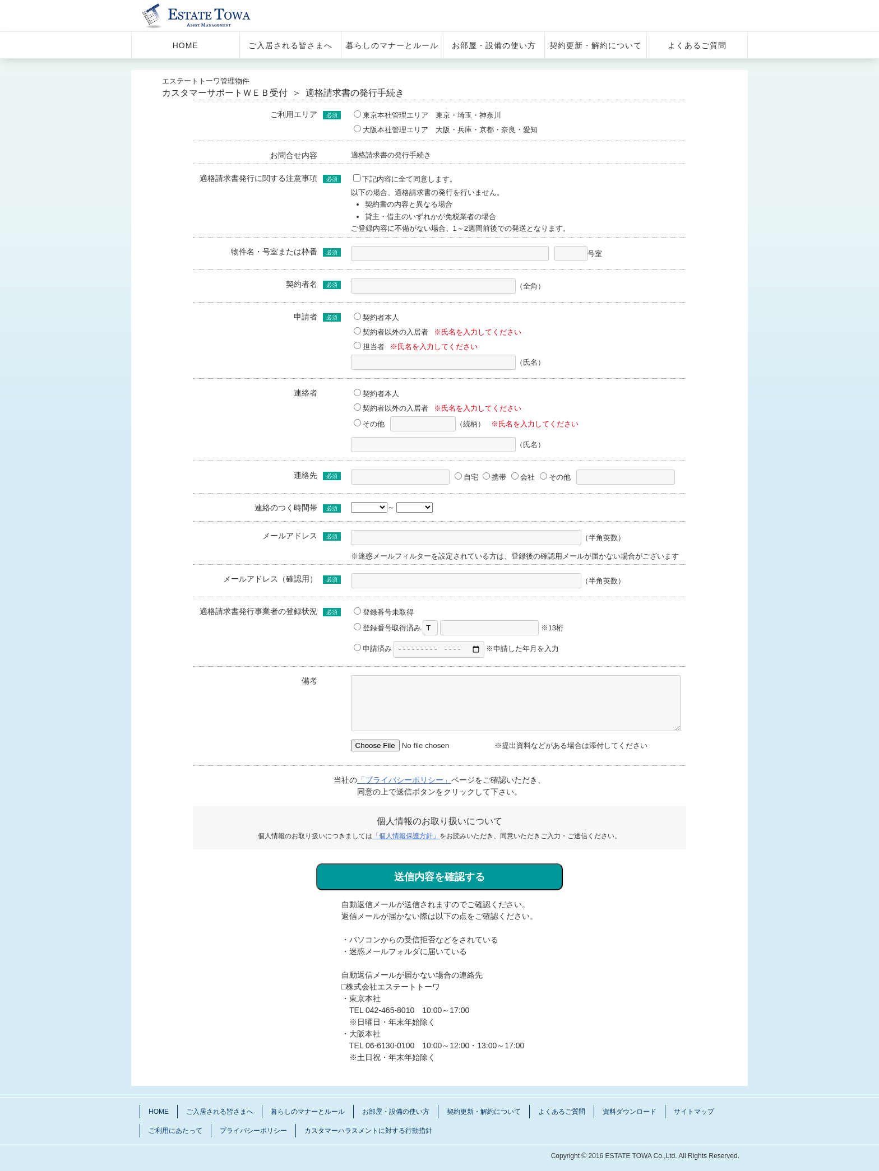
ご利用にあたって (175, 1132)
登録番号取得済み (387, 628)
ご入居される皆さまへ (290, 45)
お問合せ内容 (293, 155)
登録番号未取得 (384, 612)
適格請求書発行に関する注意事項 (258, 178)
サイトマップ (694, 1113)
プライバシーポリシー (253, 1132)
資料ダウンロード (629, 1113)
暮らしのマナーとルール (392, 45)
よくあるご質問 (697, 45)
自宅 (466, 477)
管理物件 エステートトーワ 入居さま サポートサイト (211, 15)
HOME (185, 45)
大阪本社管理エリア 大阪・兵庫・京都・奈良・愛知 (446, 130)
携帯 (494, 477)
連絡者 (305, 392)
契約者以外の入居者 (391, 332)
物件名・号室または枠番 (274, 251)
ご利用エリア (293, 114)
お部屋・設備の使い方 (494, 45)
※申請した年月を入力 (476, 650)
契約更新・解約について (595, 45)
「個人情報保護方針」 (406, 838)
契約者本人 (376, 317)
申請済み (373, 650)
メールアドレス (289, 535)
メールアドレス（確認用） (270, 578)
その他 (369, 424)
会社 (523, 477)
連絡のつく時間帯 (286, 507)
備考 (309, 681)
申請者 (305, 316)
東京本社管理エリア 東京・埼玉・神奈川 (427, 115)
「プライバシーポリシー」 (404, 781)
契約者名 (301, 284)
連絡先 (305, 475)
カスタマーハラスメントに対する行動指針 (368, 1132)
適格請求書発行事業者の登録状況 (258, 611)
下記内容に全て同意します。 (405, 179)
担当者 (369, 346)
